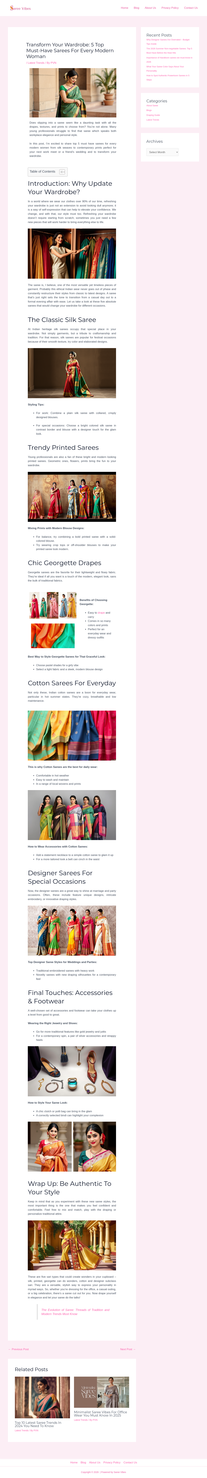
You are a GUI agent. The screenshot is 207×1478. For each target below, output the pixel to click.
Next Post (128, 1349)
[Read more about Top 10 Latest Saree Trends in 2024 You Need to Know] (42, 1397)
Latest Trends (36, 62)
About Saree (152, 105)
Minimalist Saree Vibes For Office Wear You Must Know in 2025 (100, 1413)
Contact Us (191, 7)
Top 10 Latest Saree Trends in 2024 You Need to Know (38, 1424)
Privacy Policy (170, 7)
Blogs (149, 110)
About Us (150, 7)
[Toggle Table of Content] (60, 172)
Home (124, 7)
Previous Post (18, 1349)
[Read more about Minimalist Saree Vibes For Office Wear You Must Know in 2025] (101, 1392)
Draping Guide (153, 115)
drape (101, 612)
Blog (136, 7)
